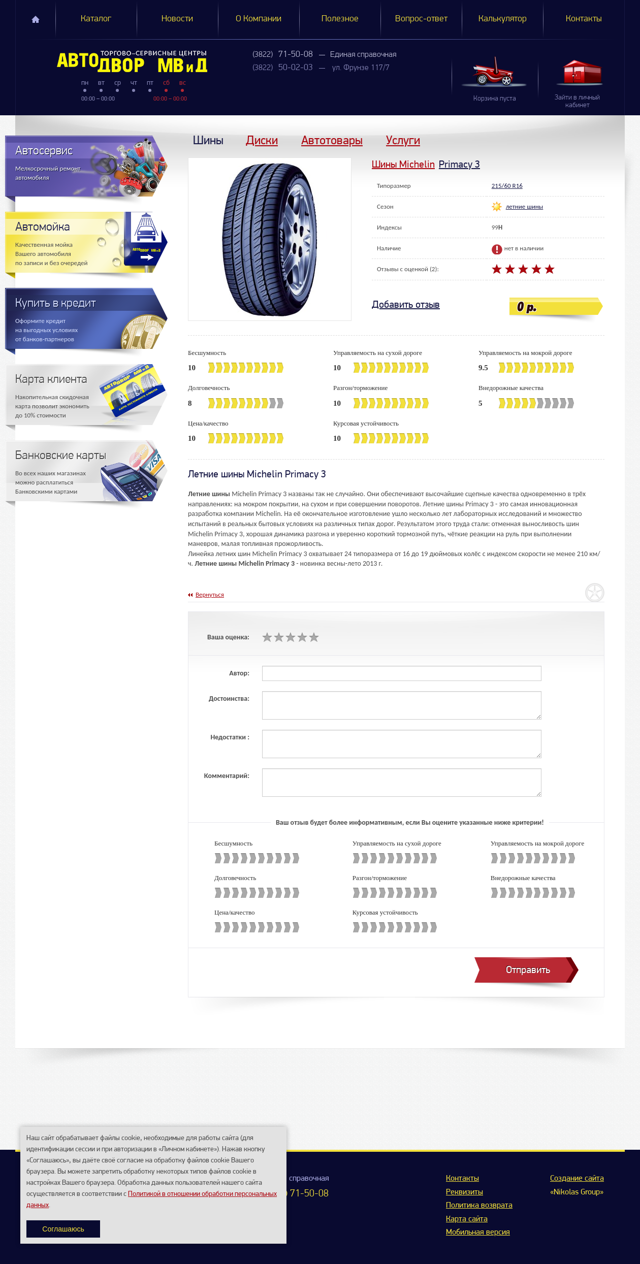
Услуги (403, 140)
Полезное (340, 19)
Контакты (584, 19)
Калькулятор (502, 19)
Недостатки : (229, 737)
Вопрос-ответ (421, 19)
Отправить (528, 970)
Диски (262, 140)
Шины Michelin (403, 164)
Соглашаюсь (63, 1229)
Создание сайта (577, 1179)
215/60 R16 (507, 185)
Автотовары (332, 140)
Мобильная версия (478, 1232)
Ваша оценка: (228, 637)
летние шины (524, 206)
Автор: (239, 673)
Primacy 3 (459, 164)
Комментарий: (226, 775)
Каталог (96, 19)
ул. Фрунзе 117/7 (361, 68)
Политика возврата (479, 1206)
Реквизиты (464, 1192)
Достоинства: (229, 698)
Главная (35, 19)
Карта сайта (467, 1219)
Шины (208, 140)
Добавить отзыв (406, 304)
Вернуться (210, 594)
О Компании (258, 19)
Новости (177, 19)
